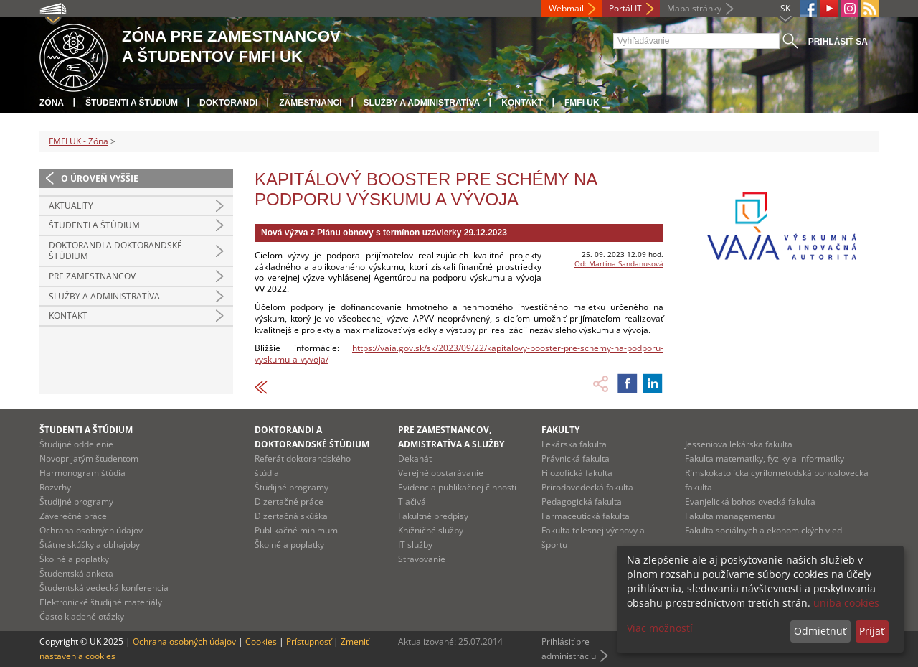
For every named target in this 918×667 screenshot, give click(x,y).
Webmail (566, 8)
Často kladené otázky (81, 616)
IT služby (415, 544)
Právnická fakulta (575, 458)
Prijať (871, 631)
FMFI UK (582, 103)
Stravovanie (421, 559)
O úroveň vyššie (99, 178)
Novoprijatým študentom (88, 458)
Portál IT (625, 8)
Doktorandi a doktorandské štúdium (115, 251)
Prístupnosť (308, 641)
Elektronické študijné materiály (100, 602)
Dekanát (415, 458)
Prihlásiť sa (838, 42)
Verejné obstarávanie (440, 473)
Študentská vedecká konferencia (104, 588)
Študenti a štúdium (131, 103)
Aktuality (71, 206)
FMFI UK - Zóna (78, 141)
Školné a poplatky (74, 559)
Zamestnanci (310, 103)
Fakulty (560, 430)
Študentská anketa (76, 573)
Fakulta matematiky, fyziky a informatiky (764, 458)
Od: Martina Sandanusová (618, 263)
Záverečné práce (73, 516)
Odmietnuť (820, 631)
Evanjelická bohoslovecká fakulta (750, 501)
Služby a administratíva (422, 103)
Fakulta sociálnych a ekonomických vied (763, 530)
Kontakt (522, 103)
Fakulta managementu (730, 516)
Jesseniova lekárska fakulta (738, 444)
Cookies (261, 641)
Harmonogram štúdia (82, 473)
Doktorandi (228, 103)
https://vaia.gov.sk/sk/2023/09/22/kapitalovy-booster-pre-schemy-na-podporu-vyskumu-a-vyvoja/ (459, 353)
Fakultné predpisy (433, 516)
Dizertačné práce (289, 501)
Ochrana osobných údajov (91, 530)
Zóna (51, 103)
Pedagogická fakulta (581, 501)
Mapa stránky (694, 8)
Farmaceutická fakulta (585, 516)
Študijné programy (76, 501)
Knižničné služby (430, 530)
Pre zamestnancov (92, 276)
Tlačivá (412, 501)
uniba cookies (846, 603)
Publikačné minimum (296, 530)
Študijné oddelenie (76, 444)
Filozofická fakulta (576, 473)
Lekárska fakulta (574, 444)
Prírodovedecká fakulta (587, 487)
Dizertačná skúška (291, 516)
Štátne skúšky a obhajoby (89, 544)
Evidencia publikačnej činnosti (457, 487)
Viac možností (660, 628)
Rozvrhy (55, 487)
